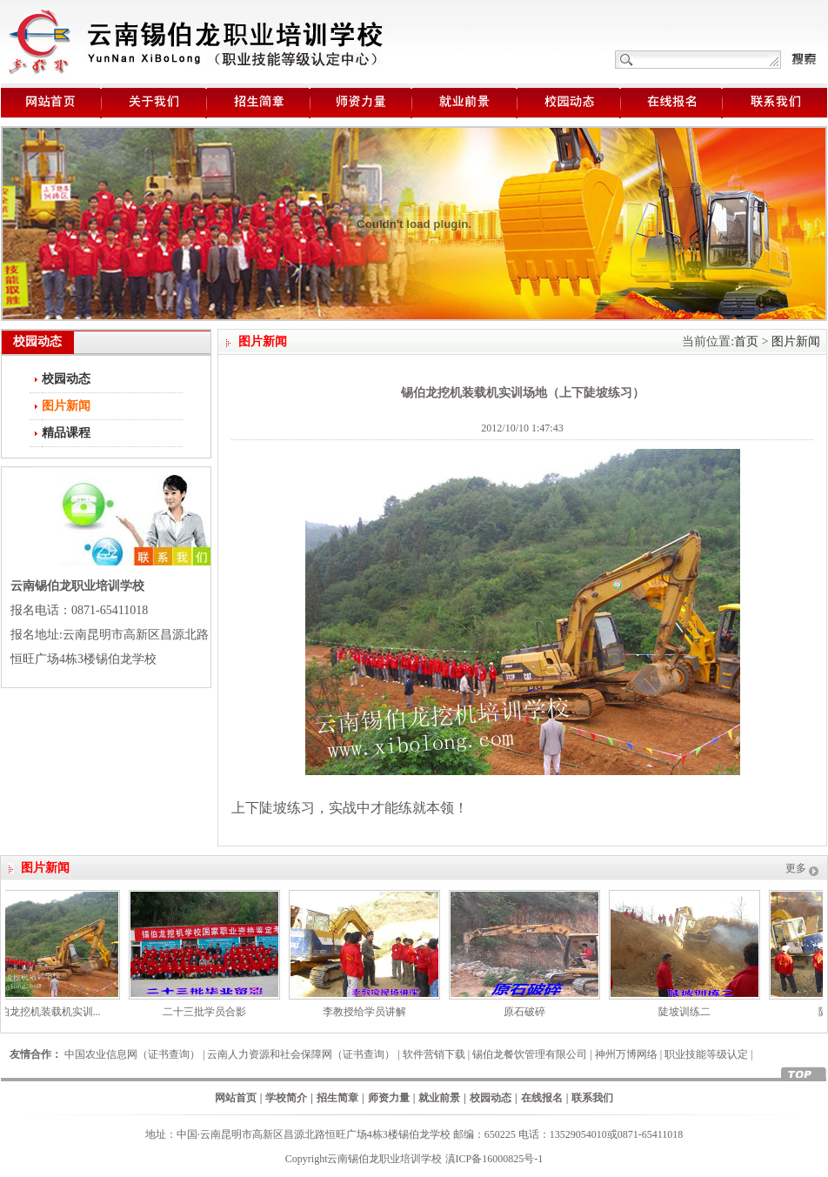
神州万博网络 (626, 1054)
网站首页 (236, 1098)
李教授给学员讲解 (368, 1012)
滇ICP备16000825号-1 (494, 1159)
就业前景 (439, 1098)
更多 (795, 868)
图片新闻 (795, 341)
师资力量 (389, 1098)
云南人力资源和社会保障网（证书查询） (301, 1054)
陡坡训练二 (688, 1012)
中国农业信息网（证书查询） (132, 1054)
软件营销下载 (434, 1054)
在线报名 (542, 1098)
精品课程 (66, 432)
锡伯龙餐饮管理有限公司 (529, 1054)
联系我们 (592, 1098)
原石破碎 (528, 1012)
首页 (746, 341)
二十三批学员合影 (208, 1012)
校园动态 (66, 378)
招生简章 (337, 1098)
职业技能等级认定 (706, 1054)
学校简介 (286, 1098)
